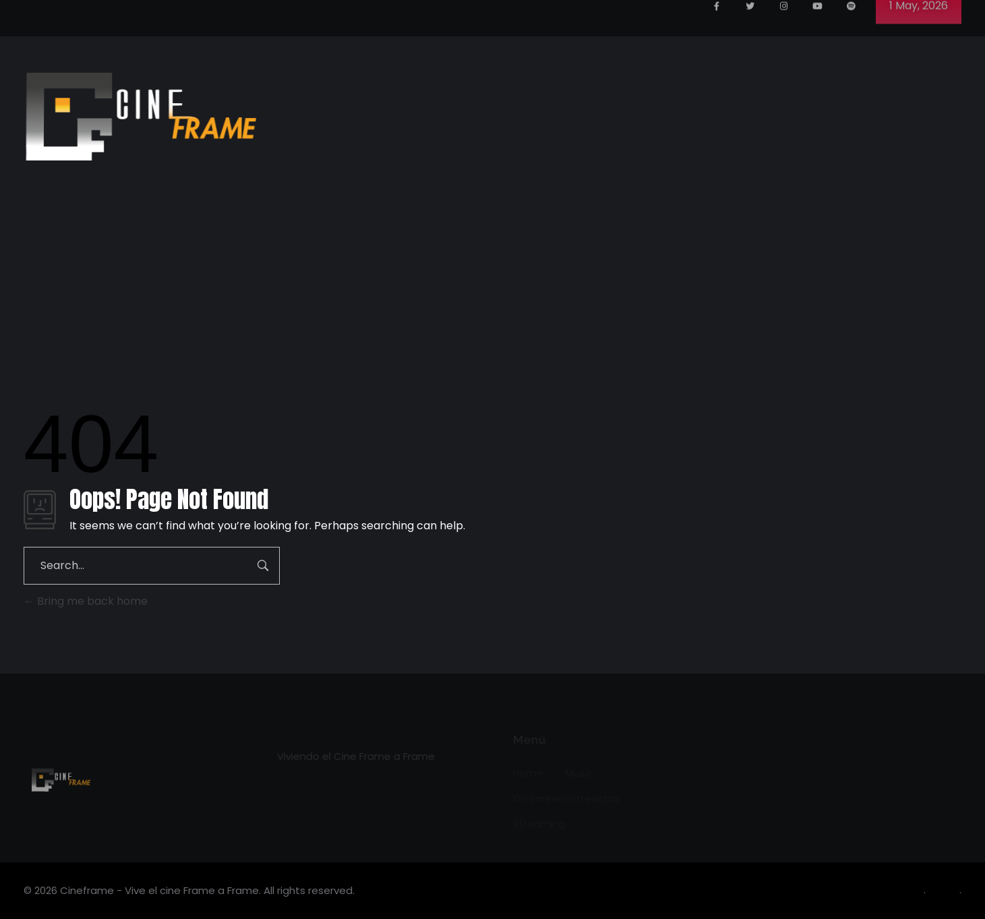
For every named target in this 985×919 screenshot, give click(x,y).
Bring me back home (86, 601)
